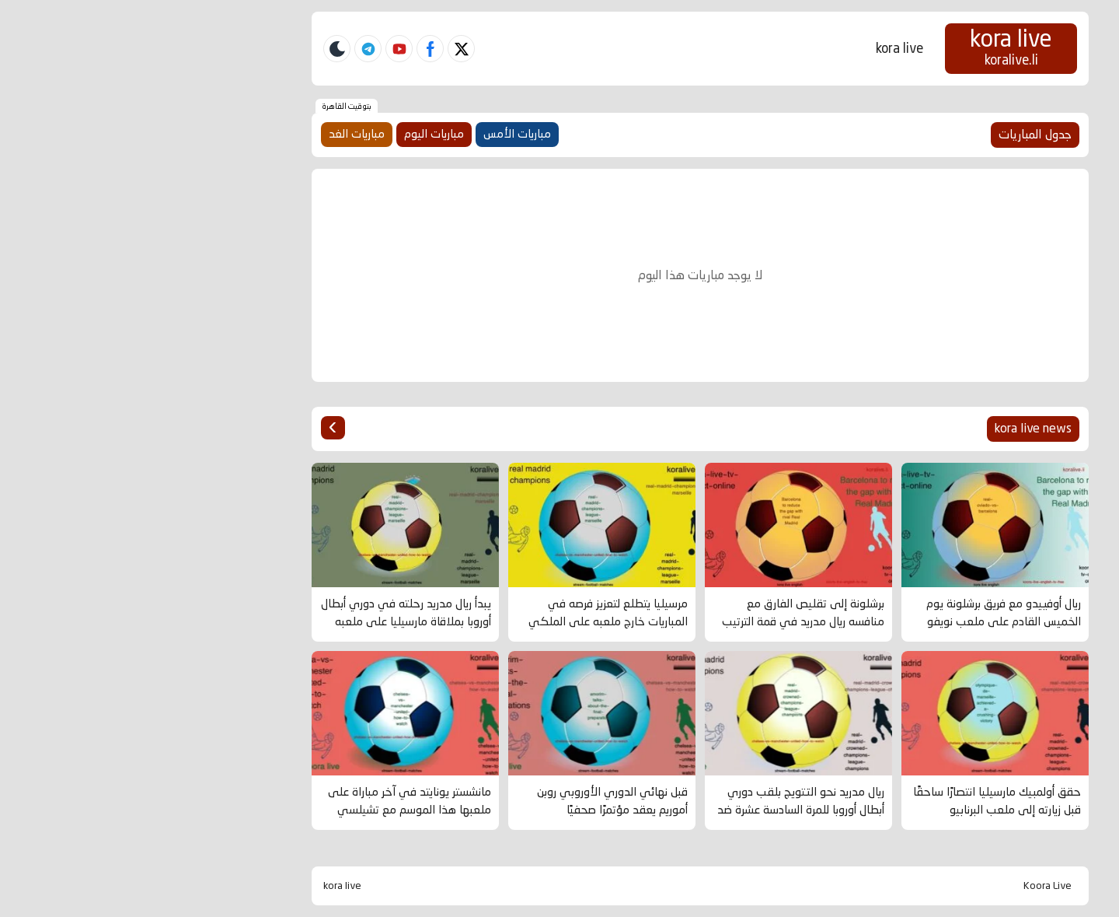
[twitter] (320, 48)
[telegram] (227, 48)
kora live (759, 48)
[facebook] (289, 48)
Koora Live (907, 885)
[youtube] (258, 48)
